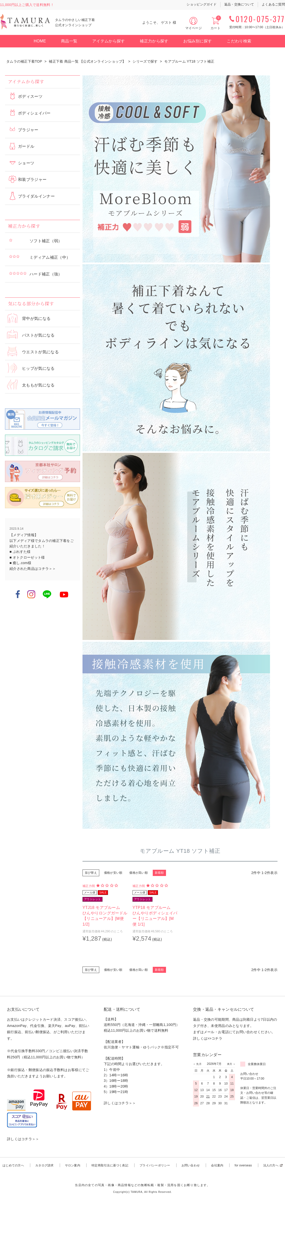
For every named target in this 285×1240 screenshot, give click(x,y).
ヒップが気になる (38, 368)
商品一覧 (69, 41)
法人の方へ (270, 1165)
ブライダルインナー (36, 196)
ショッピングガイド (201, 4)
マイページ (193, 28)
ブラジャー (28, 130)
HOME (40, 41)
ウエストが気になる (40, 352)
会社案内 (217, 1165)
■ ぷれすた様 (20, 552)
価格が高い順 (138, 872)
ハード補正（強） (46, 274)
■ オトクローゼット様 (27, 557)
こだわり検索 (239, 41)
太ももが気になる (38, 385)
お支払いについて (23, 1009)
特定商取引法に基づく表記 (110, 1165)
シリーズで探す (145, 61)
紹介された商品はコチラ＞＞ (33, 569)
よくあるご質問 (273, 4)
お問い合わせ (191, 1165)
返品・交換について (239, 4)
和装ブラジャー (32, 179)
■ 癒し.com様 (20, 563)
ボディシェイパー (34, 113)
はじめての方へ (13, 1165)
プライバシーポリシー (155, 1165)
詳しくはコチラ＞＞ (23, 1139)
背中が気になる (36, 318)
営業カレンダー (207, 1055)
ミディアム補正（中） (50, 257)
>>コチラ (214, 1038)
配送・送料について (122, 1009)
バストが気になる (38, 335)
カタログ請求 (44, 1165)
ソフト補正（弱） (46, 241)
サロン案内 (72, 1165)
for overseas (243, 1165)
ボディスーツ (30, 96)
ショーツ (26, 163)
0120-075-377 (260, 18)
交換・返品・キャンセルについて (223, 1009)
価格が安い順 (113, 872)
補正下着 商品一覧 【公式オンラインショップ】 (87, 61)
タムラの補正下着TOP (24, 61)
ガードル (26, 146)
